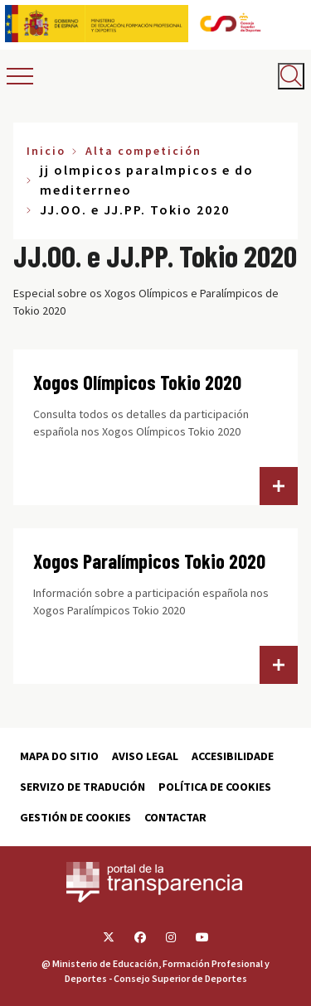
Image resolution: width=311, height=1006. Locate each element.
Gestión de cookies (75, 817)
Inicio (46, 150)
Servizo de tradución (82, 786)
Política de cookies (214, 786)
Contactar (175, 817)
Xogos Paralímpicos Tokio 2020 (149, 561)
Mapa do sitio (59, 755)
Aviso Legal (145, 755)
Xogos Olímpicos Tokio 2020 (137, 382)
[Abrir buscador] (291, 76)
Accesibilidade (233, 755)
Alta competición (143, 150)
